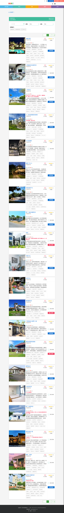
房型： (27, 24)
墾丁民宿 (50, 1)
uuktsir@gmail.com (34, 509)
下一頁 (53, 35)
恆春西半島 (12, 29)
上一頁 (44, 35)
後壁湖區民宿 (17, 29)
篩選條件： (12, 27)
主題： (41, 24)
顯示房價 (52, 73)
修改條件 (51, 19)
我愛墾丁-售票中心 (58, 1)
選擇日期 (24, 29)
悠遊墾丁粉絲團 (45, 1)
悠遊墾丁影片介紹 (47, 1)
